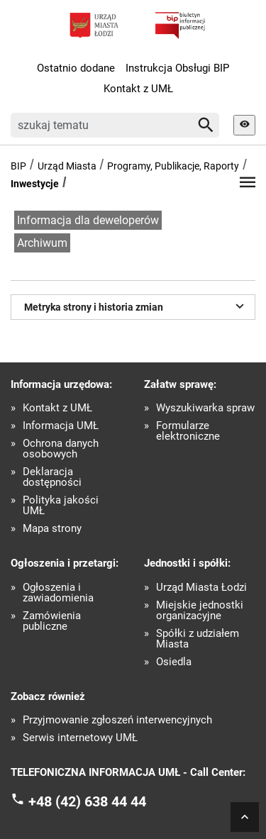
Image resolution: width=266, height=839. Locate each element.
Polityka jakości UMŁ (61, 505)
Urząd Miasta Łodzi (201, 587)
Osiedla (174, 662)
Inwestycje (35, 183)
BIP (18, 166)
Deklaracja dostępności (52, 477)
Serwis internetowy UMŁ (80, 738)
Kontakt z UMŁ (138, 88)
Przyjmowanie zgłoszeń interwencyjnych (117, 720)
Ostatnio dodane (76, 68)
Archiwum (42, 243)
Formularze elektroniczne (188, 431)
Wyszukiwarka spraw (205, 408)
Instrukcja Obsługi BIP (177, 68)
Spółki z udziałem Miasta (197, 639)
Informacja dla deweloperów (88, 220)
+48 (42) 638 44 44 (87, 800)
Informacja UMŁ (61, 426)
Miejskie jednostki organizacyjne (199, 610)
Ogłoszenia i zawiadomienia (58, 593)
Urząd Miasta (67, 166)
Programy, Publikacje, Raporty (173, 166)
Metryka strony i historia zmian (136, 305)
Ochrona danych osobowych (61, 449)
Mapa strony (52, 528)
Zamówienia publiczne (52, 621)
